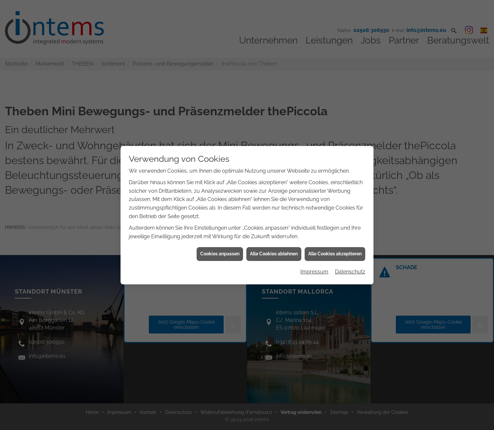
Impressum (314, 266)
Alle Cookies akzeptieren (335, 248)
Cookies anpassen (219, 248)
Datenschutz (350, 266)
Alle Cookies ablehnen (274, 248)
